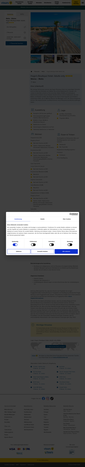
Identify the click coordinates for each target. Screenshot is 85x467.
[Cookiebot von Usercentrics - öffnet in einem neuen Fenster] (71, 214)
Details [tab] (43, 219)
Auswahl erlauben (42, 251)
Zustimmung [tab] (18, 219)
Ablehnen (19, 251)
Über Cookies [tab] (67, 219)
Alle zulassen (66, 251)
